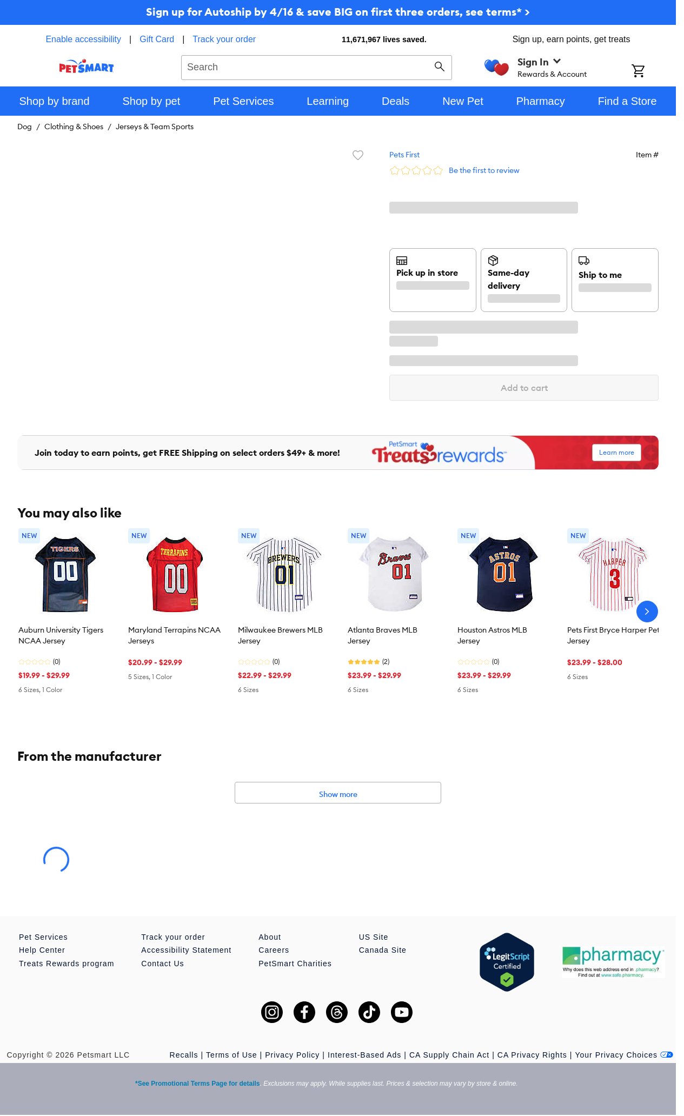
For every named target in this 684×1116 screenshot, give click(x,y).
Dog (24, 126)
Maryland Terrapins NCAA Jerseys (174, 635)
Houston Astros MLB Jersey (492, 635)
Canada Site (383, 950)
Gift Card (157, 39)
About (269, 937)
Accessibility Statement (186, 950)
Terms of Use (231, 1055)
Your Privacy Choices (624, 1055)
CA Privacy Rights (532, 1055)
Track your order (224, 39)
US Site (373, 937)
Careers (273, 950)
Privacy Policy (292, 1055)
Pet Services (43, 937)
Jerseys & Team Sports (155, 126)
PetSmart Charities (294, 963)
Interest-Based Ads (364, 1055)
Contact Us (162, 963)
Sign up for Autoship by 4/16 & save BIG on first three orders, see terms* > (338, 11)
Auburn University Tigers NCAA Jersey (60, 635)
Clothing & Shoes (73, 126)
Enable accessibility (83, 39)
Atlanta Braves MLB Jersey (382, 635)
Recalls (184, 1055)
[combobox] (316, 66)
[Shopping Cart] (652, 71)
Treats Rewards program (66, 963)
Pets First (404, 155)
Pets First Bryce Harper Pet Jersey (613, 635)
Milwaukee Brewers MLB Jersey (280, 635)
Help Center (42, 950)
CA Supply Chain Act (449, 1055)
